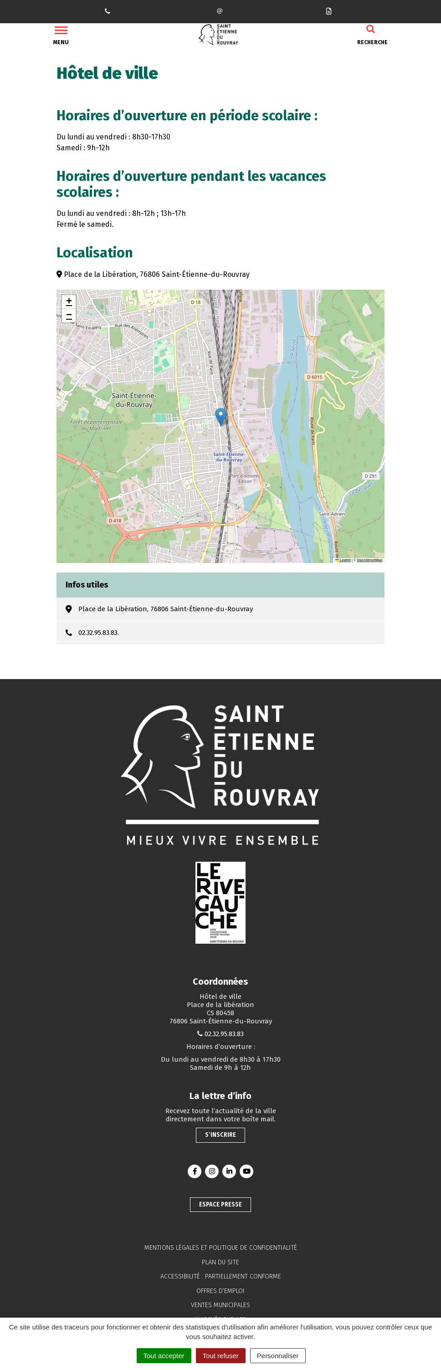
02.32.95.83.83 (224, 1034)
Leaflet (343, 560)
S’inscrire (220, 1135)
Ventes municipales (220, 1305)
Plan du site (220, 1262)
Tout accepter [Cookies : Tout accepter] (164, 1356)
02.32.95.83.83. (98, 633)
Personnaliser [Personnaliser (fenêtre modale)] (278, 1356)
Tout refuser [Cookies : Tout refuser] (221, 1356)
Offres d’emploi (220, 1291)
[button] (220, 417)
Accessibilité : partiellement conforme (220, 1276)
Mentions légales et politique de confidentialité (220, 1248)
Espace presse (220, 1204)
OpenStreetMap (369, 560)
